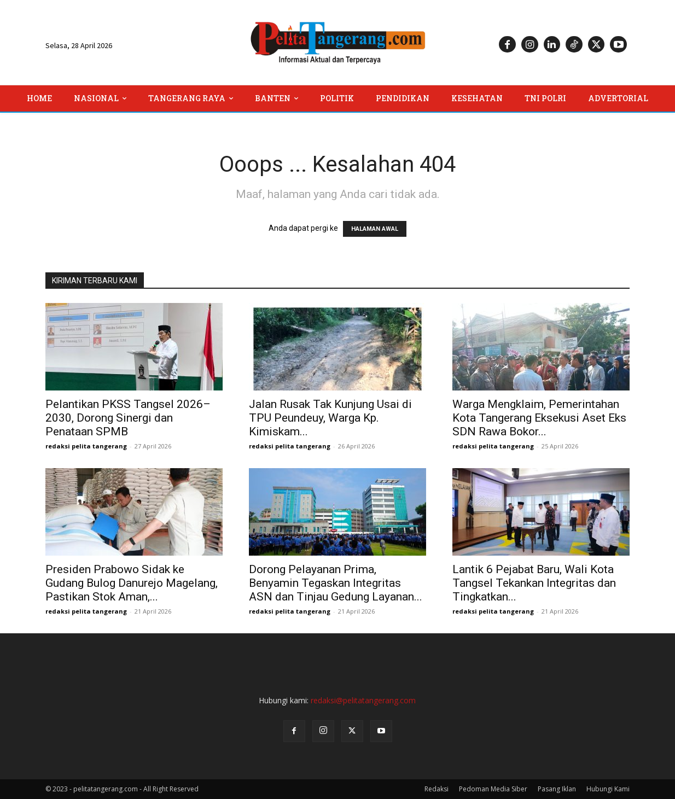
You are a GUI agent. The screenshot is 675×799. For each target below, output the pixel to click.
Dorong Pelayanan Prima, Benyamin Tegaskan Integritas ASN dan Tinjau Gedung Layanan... (335, 583)
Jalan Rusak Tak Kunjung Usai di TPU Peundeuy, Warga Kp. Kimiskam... (330, 418)
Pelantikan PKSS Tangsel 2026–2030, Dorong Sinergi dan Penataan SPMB (128, 418)
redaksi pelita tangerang (86, 446)
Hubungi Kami (608, 789)
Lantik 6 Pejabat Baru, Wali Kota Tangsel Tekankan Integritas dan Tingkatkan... (534, 583)
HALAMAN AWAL (374, 228)
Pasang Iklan (557, 789)
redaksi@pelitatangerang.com (363, 700)
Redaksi (436, 789)
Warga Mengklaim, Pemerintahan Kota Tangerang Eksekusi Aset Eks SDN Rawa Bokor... (539, 418)
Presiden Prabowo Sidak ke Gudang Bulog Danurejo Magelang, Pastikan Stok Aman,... (131, 583)
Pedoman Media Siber (493, 789)
